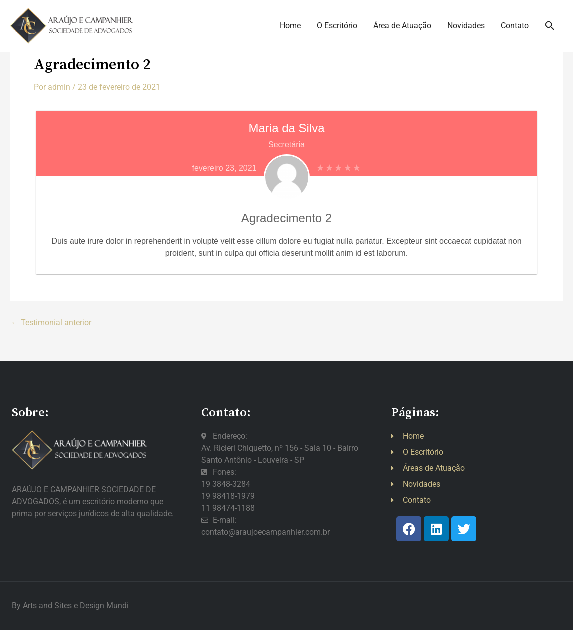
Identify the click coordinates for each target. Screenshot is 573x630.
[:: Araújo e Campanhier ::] (85, 29)
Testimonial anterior (51, 323)
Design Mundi (104, 605)
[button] (550, 30)
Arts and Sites (47, 605)
